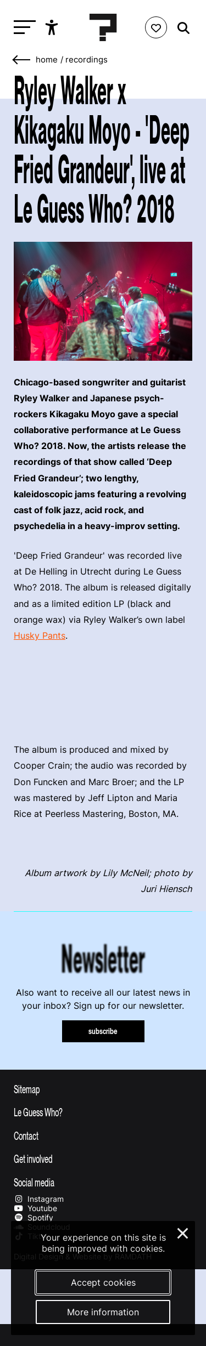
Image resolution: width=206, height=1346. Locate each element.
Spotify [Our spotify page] (33, 1217)
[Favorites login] (156, 27)
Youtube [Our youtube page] (35, 1208)
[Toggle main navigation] (22, 28)
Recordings (86, 60)
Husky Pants (39, 635)
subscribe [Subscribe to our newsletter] (103, 1031)
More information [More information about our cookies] (103, 1312)
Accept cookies (103, 1282)
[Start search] (180, 28)
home (47, 60)
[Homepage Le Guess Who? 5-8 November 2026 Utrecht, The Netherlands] (103, 27)
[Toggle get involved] (103, 1158)
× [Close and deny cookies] (183, 1231)
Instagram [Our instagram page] (39, 1198)
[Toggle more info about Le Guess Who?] (103, 1111)
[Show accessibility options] (53, 27)
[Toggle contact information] (103, 1135)
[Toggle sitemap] (103, 1088)
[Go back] (22, 60)
